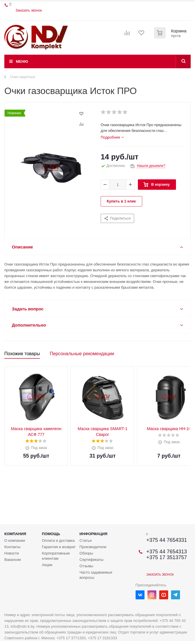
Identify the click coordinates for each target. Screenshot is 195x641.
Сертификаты (92, 559)
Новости (11, 553)
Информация (94, 534)
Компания (15, 534)
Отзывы (86, 566)
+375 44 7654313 (166, 552)
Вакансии (12, 559)
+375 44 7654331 (166, 540)
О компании (14, 540)
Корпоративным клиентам (56, 556)
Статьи (86, 540)
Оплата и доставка (58, 540)
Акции (47, 565)
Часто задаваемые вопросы (96, 575)
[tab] (112, 137)
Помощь (51, 534)
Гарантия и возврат (59, 547)
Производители (93, 547)
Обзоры (86, 553)
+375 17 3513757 (166, 557)
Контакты (12, 547)
